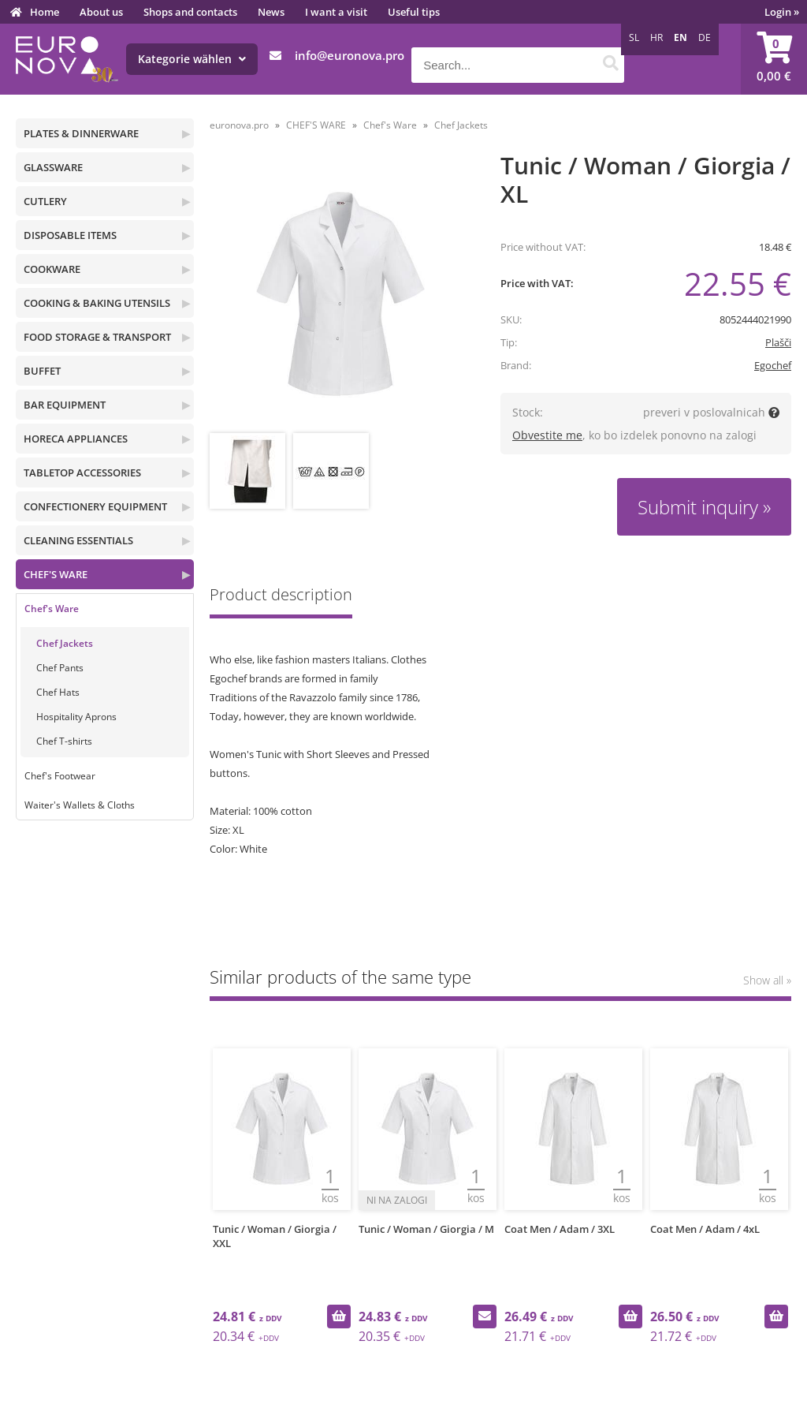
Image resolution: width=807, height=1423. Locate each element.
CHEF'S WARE (55, 574)
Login (781, 12)
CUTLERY (45, 201)
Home (44, 12)
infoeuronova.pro (349, 55)
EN (680, 37)
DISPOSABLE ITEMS (70, 235)
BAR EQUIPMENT (65, 405)
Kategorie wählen (192, 58)
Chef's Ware (51, 608)
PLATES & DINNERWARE (81, 133)
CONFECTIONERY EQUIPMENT (95, 506)
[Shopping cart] (774, 59)
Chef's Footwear (59, 775)
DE (704, 37)
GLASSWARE (53, 167)
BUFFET (42, 371)
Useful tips (414, 12)
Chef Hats (58, 692)
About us (101, 12)
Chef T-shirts (64, 741)
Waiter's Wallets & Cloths (79, 805)
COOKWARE (52, 269)
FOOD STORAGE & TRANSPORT (97, 337)
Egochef (772, 365)
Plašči (778, 342)
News (271, 12)
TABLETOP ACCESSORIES (82, 472)
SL (634, 37)
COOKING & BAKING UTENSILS (97, 303)
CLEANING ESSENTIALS (78, 540)
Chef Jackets (64, 643)
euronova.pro (239, 125)
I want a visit (336, 12)
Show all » (767, 980)
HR (656, 37)
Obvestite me (547, 435)
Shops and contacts (190, 12)
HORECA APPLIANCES (76, 438)
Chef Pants (60, 667)
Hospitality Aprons (76, 716)
